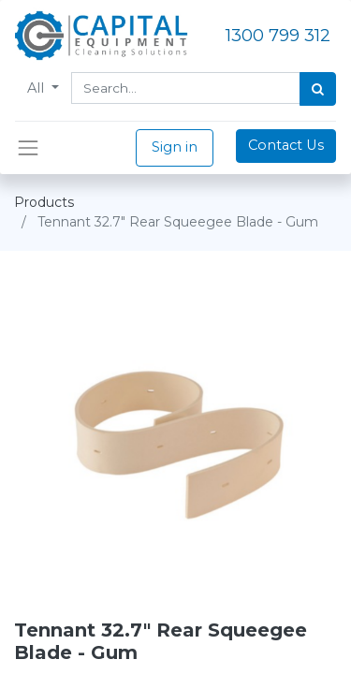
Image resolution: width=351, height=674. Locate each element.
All (37, 88)
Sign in (174, 147)
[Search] (318, 89)
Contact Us (286, 145)
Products (44, 202)
